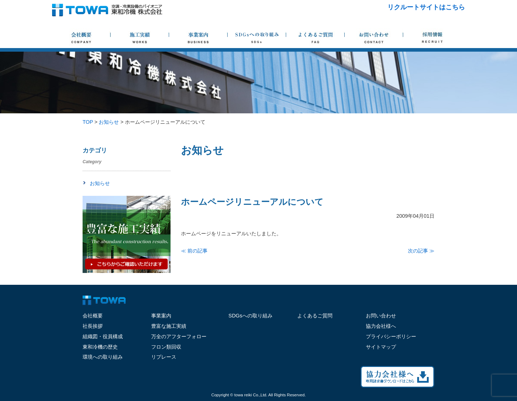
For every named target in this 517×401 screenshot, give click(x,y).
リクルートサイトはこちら (426, 7)
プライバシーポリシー (391, 336)
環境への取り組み (103, 357)
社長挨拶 (93, 326)
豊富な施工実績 (168, 326)
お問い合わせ (381, 316)
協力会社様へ (381, 326)
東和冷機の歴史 (100, 347)
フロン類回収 (166, 347)
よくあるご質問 (314, 316)
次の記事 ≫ (421, 251)
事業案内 (161, 316)
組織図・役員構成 (103, 336)
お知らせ (100, 183)
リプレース (163, 357)
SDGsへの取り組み (250, 316)
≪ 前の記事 (194, 251)
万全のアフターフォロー (178, 336)
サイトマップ (381, 347)
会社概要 (93, 316)
